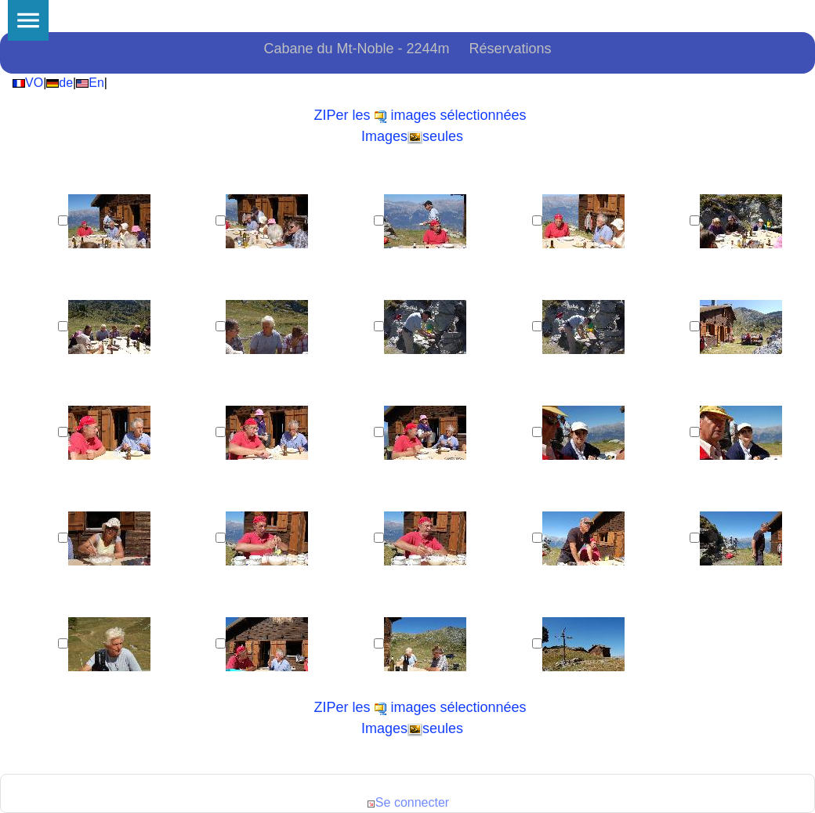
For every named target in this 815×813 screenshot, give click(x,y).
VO (28, 82)
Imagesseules (412, 136)
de (59, 82)
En (90, 82)
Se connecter (407, 802)
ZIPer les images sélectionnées (419, 115)
